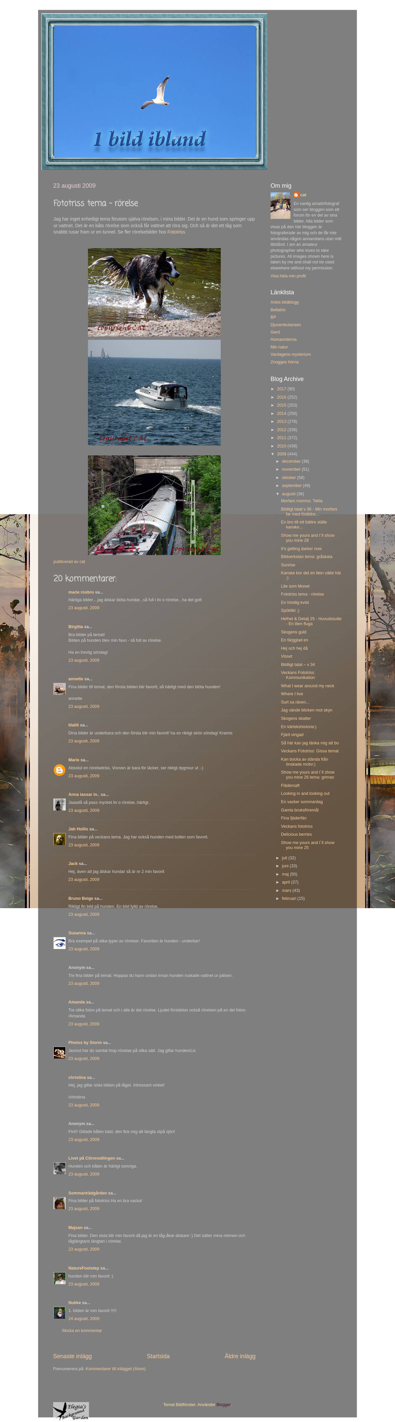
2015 (282, 405)
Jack (73, 863)
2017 (282, 389)
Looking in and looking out (305, 793)
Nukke (74, 1302)
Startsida (158, 1356)
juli (285, 858)
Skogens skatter (296, 718)
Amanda (76, 1002)
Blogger (223, 1404)
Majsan (75, 1227)
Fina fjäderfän (293, 818)
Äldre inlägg (240, 1356)
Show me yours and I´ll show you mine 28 (307, 538)
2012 (282, 429)
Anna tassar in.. (84, 794)
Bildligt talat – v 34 (298, 664)
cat (303, 195)
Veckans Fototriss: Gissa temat (310, 751)
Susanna (77, 933)
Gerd (275, 332)
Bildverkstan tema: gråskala (306, 556)
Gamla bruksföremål (299, 810)
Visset (286, 656)
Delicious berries (296, 834)
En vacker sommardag (302, 802)
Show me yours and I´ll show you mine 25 (307, 845)
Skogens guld (293, 632)
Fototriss (176, 232)
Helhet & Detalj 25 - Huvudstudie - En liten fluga (311, 621)
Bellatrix (278, 310)
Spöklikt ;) (290, 610)
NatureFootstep (83, 1268)
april (286, 882)
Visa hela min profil (288, 276)
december (292, 461)
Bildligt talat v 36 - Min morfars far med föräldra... (309, 512)
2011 (282, 437)
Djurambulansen (286, 325)
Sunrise (288, 565)
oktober (289, 477)
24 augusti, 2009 (83, 1318)
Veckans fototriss (296, 826)
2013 (282, 421)
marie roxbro (81, 592)
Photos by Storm (85, 1042)
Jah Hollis (78, 829)
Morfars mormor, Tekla (301, 501)
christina (77, 1077)
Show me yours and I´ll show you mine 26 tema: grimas (307, 775)
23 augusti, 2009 (83, 608)
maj (286, 874)
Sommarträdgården (87, 1193)
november (292, 469)
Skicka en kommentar (82, 1330)
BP (273, 317)
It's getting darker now (301, 548)
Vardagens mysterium (291, 354)
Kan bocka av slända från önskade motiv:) (304, 762)
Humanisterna (283, 339)
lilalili (73, 725)
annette (75, 679)
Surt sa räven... (295, 702)
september (292, 485)
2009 (282, 454)
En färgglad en (294, 640)
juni (286, 866)
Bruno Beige (80, 898)
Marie (73, 760)
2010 (282, 446)
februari (289, 898)
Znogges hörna (285, 362)
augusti (289, 494)
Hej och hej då (294, 648)
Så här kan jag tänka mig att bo (310, 743)
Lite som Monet (295, 586)
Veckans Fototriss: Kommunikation (298, 675)
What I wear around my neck (307, 686)
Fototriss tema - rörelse (302, 594)
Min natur (279, 347)
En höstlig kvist (295, 602)
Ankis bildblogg (285, 302)
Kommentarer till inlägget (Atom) (116, 1369)
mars (287, 890)
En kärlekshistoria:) (298, 726)
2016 (282, 397)
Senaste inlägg (72, 1356)
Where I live (292, 694)
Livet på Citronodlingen (91, 1158)
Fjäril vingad (292, 734)
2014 (282, 413)
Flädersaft (290, 785)
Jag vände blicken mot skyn (306, 710)
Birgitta (75, 626)
